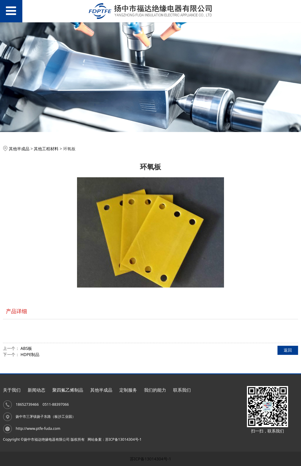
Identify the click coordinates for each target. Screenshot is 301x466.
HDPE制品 (30, 354)
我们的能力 (155, 390)
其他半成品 (19, 148)
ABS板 (26, 348)
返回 (288, 350)
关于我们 (12, 390)
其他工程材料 (46, 148)
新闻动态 (36, 390)
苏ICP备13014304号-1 (150, 459)
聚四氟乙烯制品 (67, 390)
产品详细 (16, 311)
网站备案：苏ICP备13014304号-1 (115, 439)
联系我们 (182, 390)
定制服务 (128, 390)
